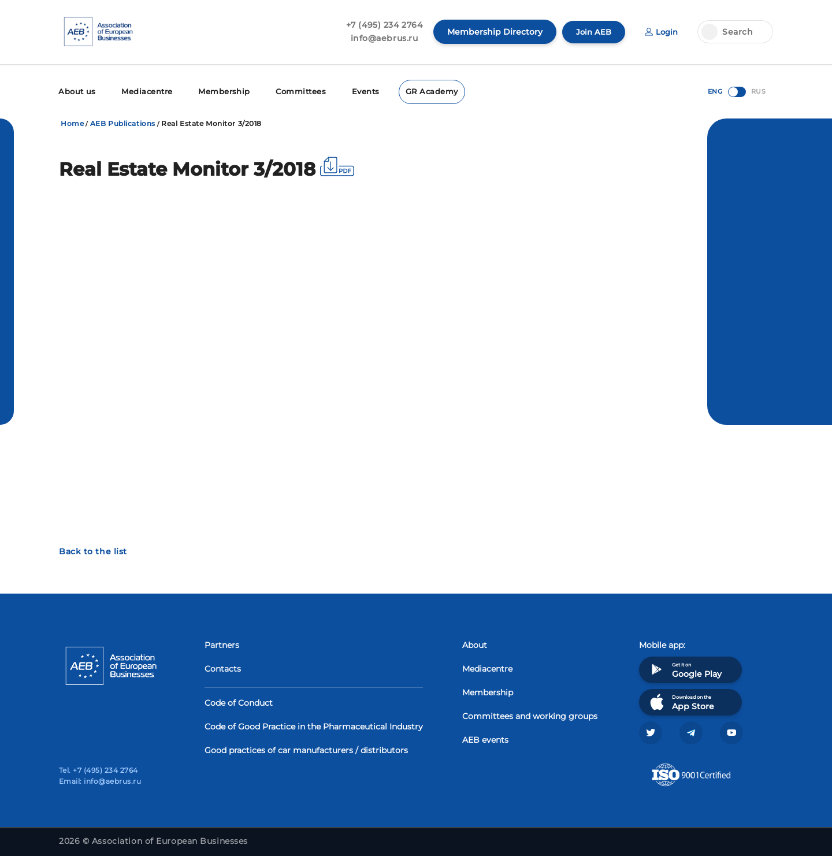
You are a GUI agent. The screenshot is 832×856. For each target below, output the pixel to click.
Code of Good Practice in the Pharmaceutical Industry (314, 725)
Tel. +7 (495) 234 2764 (98, 770)
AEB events (485, 738)
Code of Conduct (239, 701)
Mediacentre (143, 91)
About (474, 644)
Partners (222, 644)
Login (660, 32)
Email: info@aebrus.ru (100, 781)
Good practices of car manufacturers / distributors (306, 749)
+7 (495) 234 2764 (381, 25)
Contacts (223, 667)
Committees (289, 91)
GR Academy (416, 91)
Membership (215, 91)
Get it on (685, 668)
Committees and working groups (529, 715)
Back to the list (93, 550)
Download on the (681, 700)
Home (72, 122)
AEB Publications (122, 122)
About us (76, 91)
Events (352, 91)
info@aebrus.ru (381, 38)
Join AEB (591, 32)
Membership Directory (491, 32)
